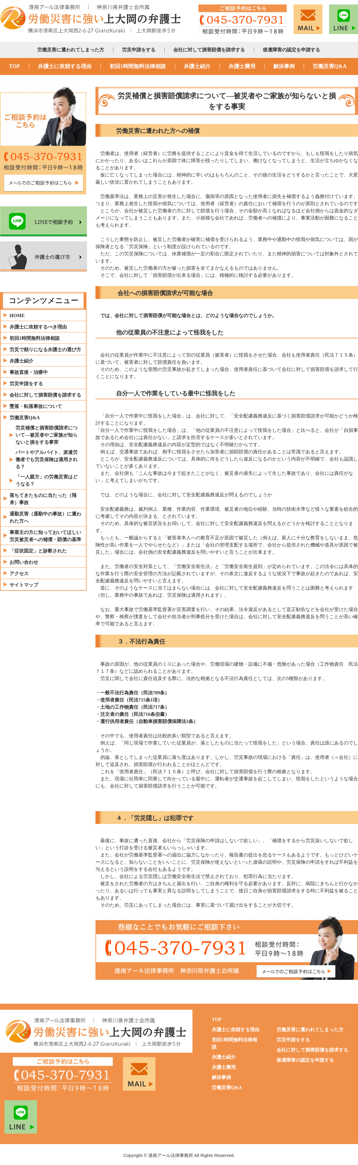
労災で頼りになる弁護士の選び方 (45, 349)
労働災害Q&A (330, 66)
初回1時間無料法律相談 (137, 66)
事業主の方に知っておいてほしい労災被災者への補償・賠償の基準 (45, 536)
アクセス (19, 573)
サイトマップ (24, 584)
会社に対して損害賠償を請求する (209, 49)
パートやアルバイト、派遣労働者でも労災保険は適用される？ (47, 459)
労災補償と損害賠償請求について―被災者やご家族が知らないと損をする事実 (47, 435)
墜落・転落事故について (36, 406)
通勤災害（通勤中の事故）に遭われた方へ (45, 517)
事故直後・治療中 (29, 372)
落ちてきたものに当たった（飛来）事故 (43, 499)
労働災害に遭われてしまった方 (70, 49)
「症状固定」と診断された (38, 550)
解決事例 (284, 66)
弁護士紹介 (197, 66)
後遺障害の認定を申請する (291, 49)
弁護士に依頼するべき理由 (38, 326)
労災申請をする (138, 49)
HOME (17, 315)
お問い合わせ (24, 562)
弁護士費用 (242, 66)
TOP (14, 66)
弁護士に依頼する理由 (65, 66)
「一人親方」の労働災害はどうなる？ (47, 480)
